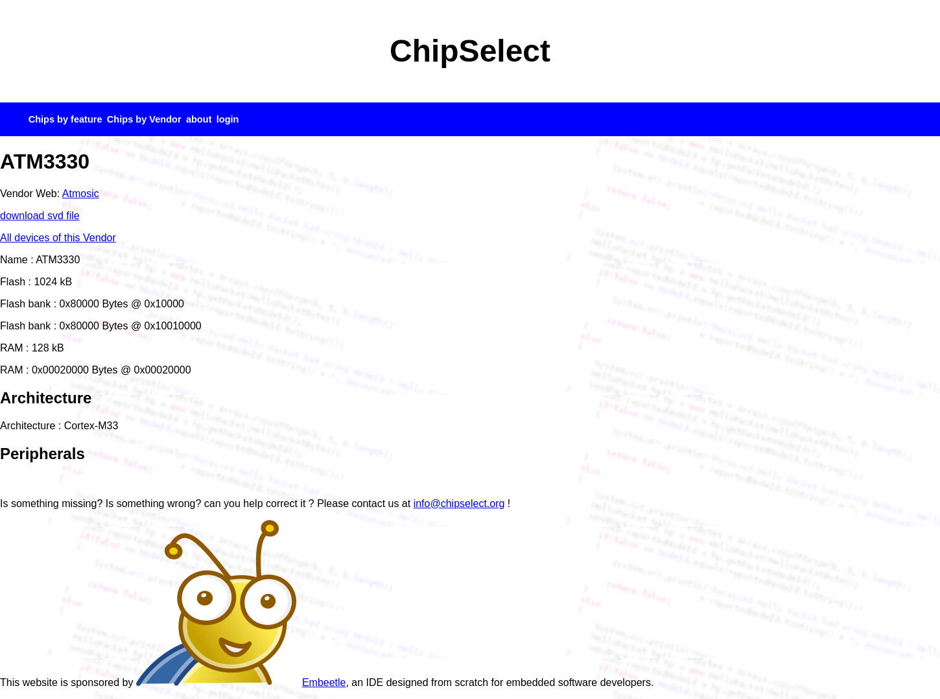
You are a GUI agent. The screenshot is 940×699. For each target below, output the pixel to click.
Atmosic (80, 193)
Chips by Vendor (144, 119)
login (228, 119)
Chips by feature (65, 119)
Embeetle (241, 682)
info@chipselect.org (459, 503)
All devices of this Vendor (58, 237)
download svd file (40, 215)
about (199, 119)
